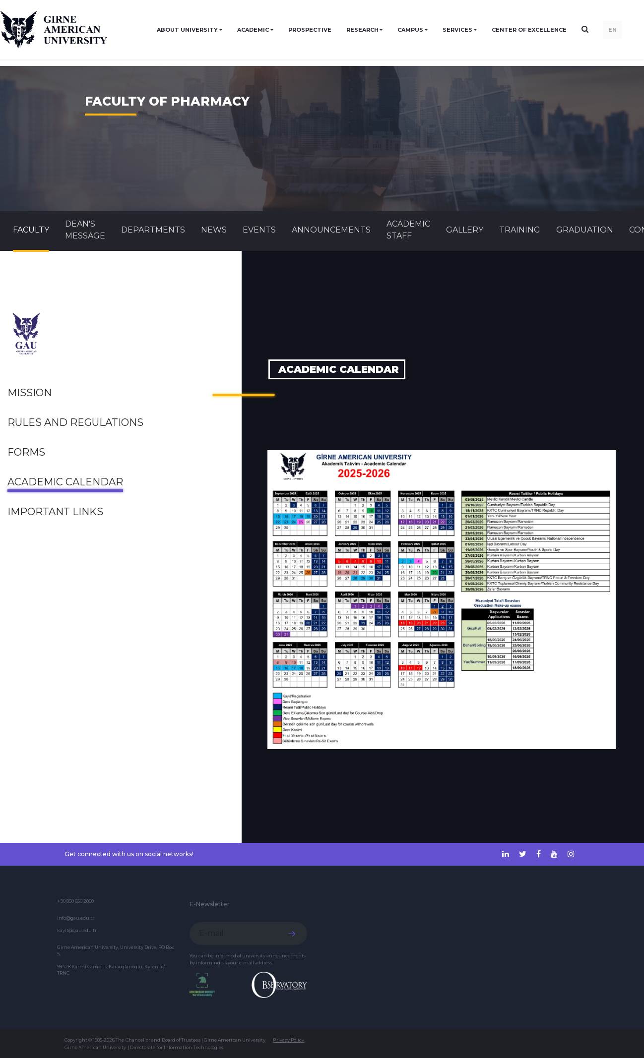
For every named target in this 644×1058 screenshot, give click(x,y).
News (214, 230)
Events (259, 230)
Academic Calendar (65, 482)
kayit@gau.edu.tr (77, 930)
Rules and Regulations (75, 422)
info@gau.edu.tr (75, 918)
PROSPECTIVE (309, 29)
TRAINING (519, 230)
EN (612, 29)
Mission (29, 393)
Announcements (331, 230)
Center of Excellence (529, 29)
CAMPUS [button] (410, 29)
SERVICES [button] (457, 29)
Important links (55, 512)
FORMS (26, 452)
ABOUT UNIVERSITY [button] (187, 29)
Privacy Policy (288, 1040)
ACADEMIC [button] (253, 29)
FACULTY (31, 230)
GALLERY (464, 230)
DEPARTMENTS (153, 230)
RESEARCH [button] (362, 29)
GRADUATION (584, 230)
